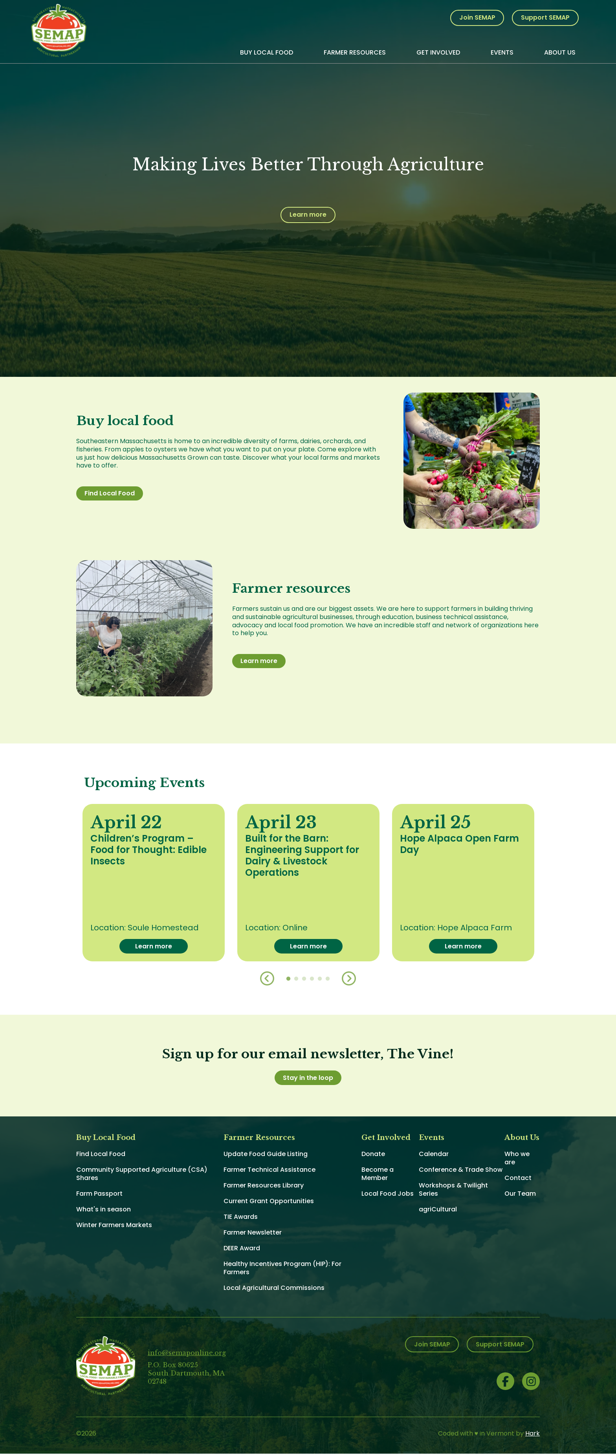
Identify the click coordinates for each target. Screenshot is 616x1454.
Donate (373, 1153)
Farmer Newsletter (253, 1232)
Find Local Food (109, 493)
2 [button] (296, 979)
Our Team (520, 1193)
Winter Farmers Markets (114, 1224)
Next (349, 978)
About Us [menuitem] (560, 52)
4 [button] (312, 979)
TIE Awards (241, 1216)
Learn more (308, 214)
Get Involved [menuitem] (438, 52)
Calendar (434, 1153)
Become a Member (377, 1173)
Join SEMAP (477, 17)
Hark (532, 1433)
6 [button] (328, 979)
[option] (153, 882)
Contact (518, 1177)
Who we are (517, 1158)
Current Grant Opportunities (269, 1201)
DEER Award (242, 1248)
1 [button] (288, 979)
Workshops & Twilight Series (453, 1189)
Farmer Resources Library (264, 1185)
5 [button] (320, 979)
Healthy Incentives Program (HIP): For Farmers (282, 1268)
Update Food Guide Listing (266, 1153)
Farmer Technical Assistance (269, 1169)
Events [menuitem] (502, 52)
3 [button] (304, 979)
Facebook (505, 1381)
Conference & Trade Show (460, 1169)
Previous (267, 978)
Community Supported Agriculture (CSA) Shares (141, 1173)
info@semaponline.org (187, 1353)
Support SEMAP (545, 17)
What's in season (103, 1209)
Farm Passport (99, 1193)
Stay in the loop (308, 1077)
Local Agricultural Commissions (274, 1287)
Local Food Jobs (387, 1193)
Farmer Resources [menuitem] (355, 52)
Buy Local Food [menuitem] (266, 52)
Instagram (531, 1381)
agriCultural (438, 1209)
